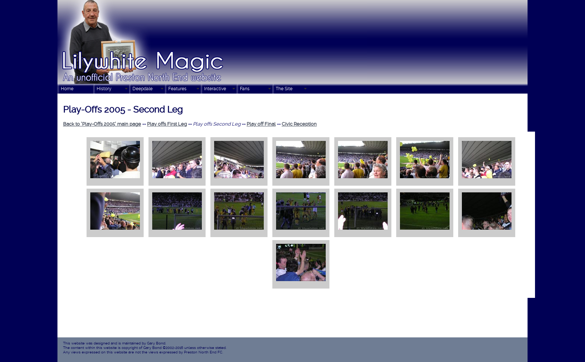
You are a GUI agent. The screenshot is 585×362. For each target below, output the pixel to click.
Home (67, 88)
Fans (245, 88)
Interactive (215, 88)
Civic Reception (299, 124)
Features (177, 88)
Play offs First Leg (167, 124)
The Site (284, 88)
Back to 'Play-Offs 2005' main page (102, 124)
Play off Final (261, 124)
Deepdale (142, 88)
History (104, 88)
